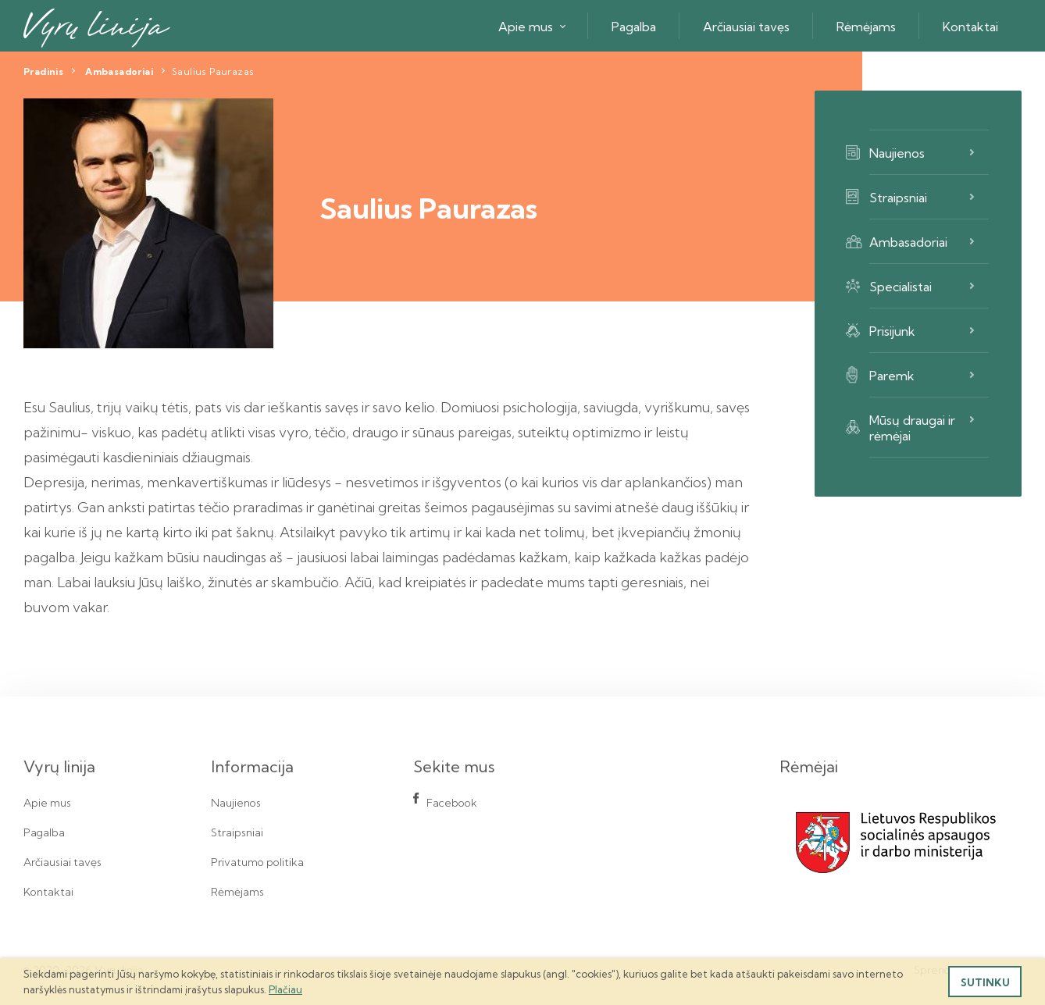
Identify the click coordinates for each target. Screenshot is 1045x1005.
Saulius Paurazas (213, 71)
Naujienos (897, 153)
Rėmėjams (866, 26)
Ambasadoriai (119, 71)
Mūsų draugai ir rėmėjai (912, 428)
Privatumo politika (257, 862)
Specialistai (900, 286)
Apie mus (525, 26)
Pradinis (43, 71)
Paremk (892, 375)
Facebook (451, 803)
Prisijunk (892, 331)
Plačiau (285, 989)
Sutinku (985, 982)
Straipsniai (898, 197)
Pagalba (634, 26)
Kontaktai (970, 26)
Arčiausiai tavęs (746, 26)
